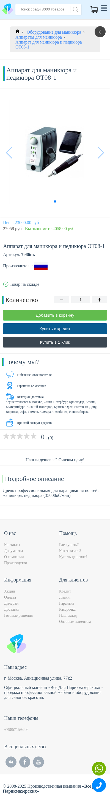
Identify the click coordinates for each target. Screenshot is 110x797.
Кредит (65, 591)
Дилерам (11, 603)
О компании (14, 557)
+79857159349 (16, 730)
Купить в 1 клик (55, 342)
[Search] (74, 9)
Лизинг (65, 597)
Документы (13, 551)
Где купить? (69, 545)
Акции (9, 591)
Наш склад (68, 615)
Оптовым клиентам (75, 622)
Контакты (12, 545)
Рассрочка (67, 609)
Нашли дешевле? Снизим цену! (55, 459)
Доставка (11, 609)
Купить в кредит (55, 328)
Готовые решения (18, 615)
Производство (15, 563)
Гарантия (66, 603)
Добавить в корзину (55, 315)
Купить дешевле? (73, 557)
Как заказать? (70, 551)
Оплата (10, 597)
